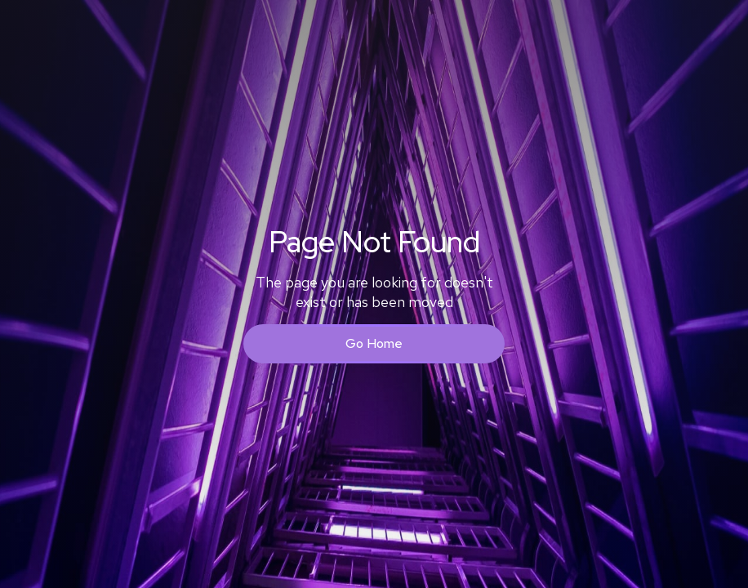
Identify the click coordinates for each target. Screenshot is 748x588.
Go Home (374, 343)
